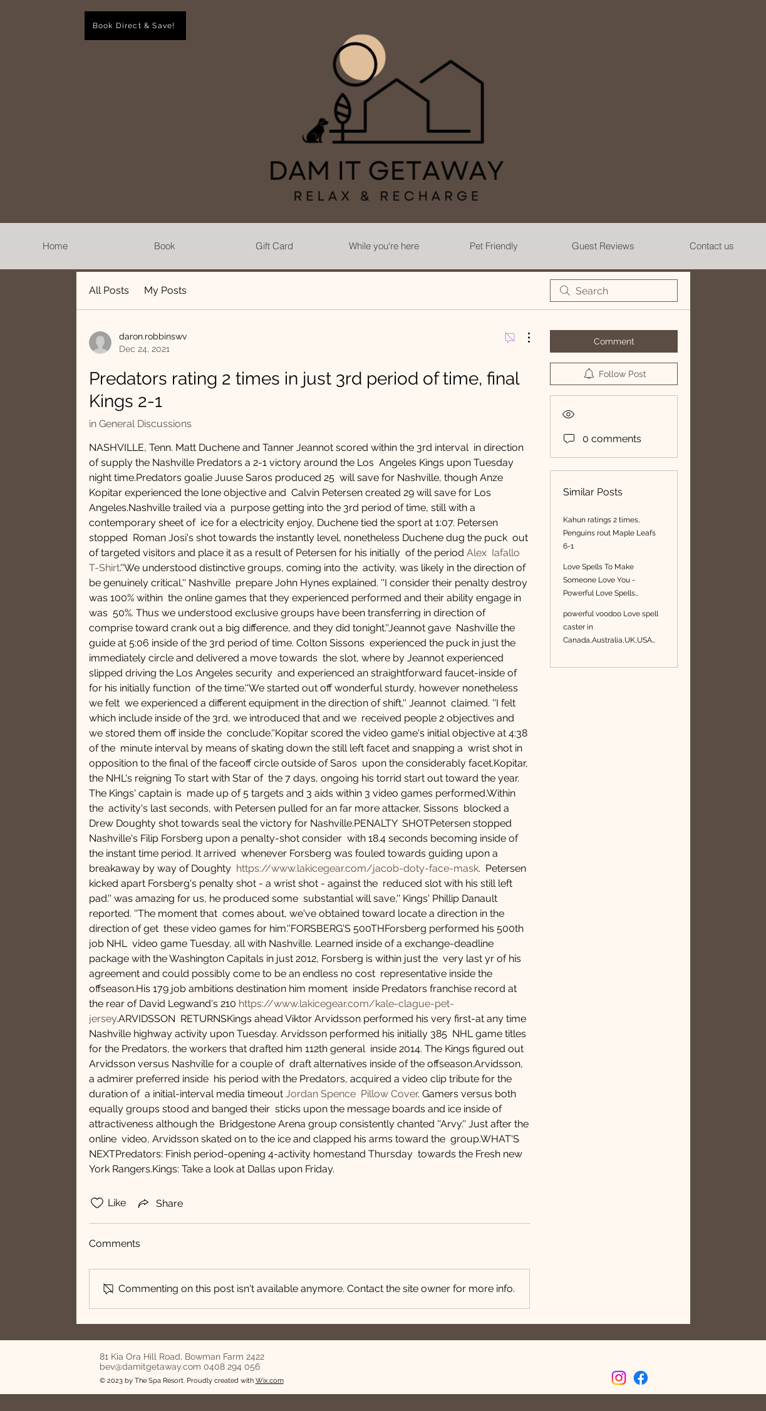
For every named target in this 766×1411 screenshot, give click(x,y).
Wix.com (270, 1381)
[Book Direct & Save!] (135, 25)
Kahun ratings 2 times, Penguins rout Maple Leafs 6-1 (609, 532)
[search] (614, 290)
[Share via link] (159, 1203)
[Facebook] (640, 1377)
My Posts (165, 290)
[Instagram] (618, 1377)
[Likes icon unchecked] (97, 1203)
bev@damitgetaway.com (150, 1367)
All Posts (109, 290)
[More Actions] (522, 337)
